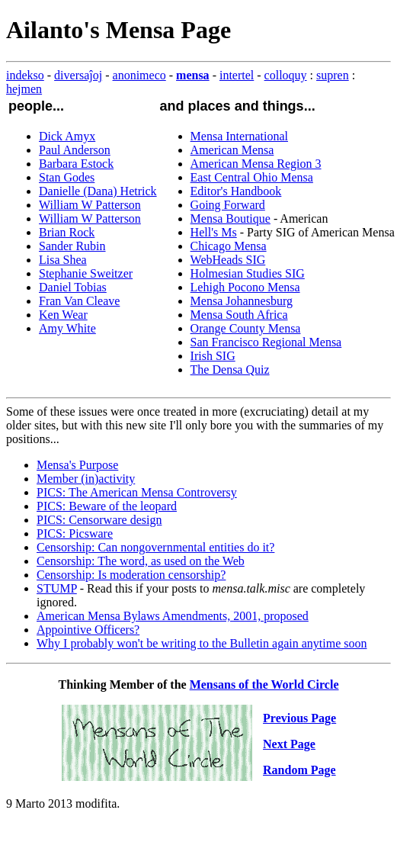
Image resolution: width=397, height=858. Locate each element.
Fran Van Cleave (79, 300)
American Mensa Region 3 (256, 163)
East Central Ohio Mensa (251, 177)
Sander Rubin (72, 245)
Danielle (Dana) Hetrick (98, 191)
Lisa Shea (63, 259)
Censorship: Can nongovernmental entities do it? (155, 547)
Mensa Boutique (230, 218)
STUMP (57, 588)
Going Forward (227, 204)
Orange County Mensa (245, 328)
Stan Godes (66, 177)
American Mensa (232, 149)
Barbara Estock (76, 163)
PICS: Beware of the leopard (107, 506)
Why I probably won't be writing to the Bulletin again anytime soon (202, 643)
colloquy (285, 75)
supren (332, 75)
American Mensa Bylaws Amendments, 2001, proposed (173, 615)
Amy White (67, 328)
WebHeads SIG (228, 259)
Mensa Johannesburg (241, 300)
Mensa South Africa (239, 314)
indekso (25, 75)
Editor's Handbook (236, 191)
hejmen (24, 88)
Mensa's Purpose (77, 464)
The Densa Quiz (230, 369)
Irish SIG (212, 355)
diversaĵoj (78, 75)
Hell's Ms (213, 232)
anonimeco (139, 75)
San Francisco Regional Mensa (266, 342)
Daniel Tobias (73, 287)
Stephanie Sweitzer (86, 273)
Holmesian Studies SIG (247, 273)
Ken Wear (63, 314)
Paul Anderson (74, 149)
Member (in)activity (86, 478)
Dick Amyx (67, 136)
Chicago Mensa (228, 245)
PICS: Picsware (75, 533)
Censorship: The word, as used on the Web (141, 560)
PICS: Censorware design (99, 519)
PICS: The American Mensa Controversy (137, 492)
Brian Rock (66, 232)
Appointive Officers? (88, 629)
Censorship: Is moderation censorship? (131, 574)
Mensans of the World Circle (264, 684)
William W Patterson (90, 204)
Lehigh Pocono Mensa (245, 287)
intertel (236, 75)
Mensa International (239, 136)
